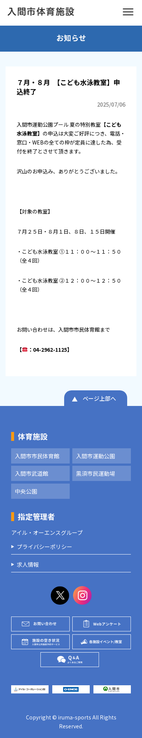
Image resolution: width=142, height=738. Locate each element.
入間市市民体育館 (37, 456)
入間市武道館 (31, 473)
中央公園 (26, 491)
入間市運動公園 (95, 456)
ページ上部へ (99, 398)
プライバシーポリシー (44, 546)
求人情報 (28, 564)
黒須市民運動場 (95, 473)
